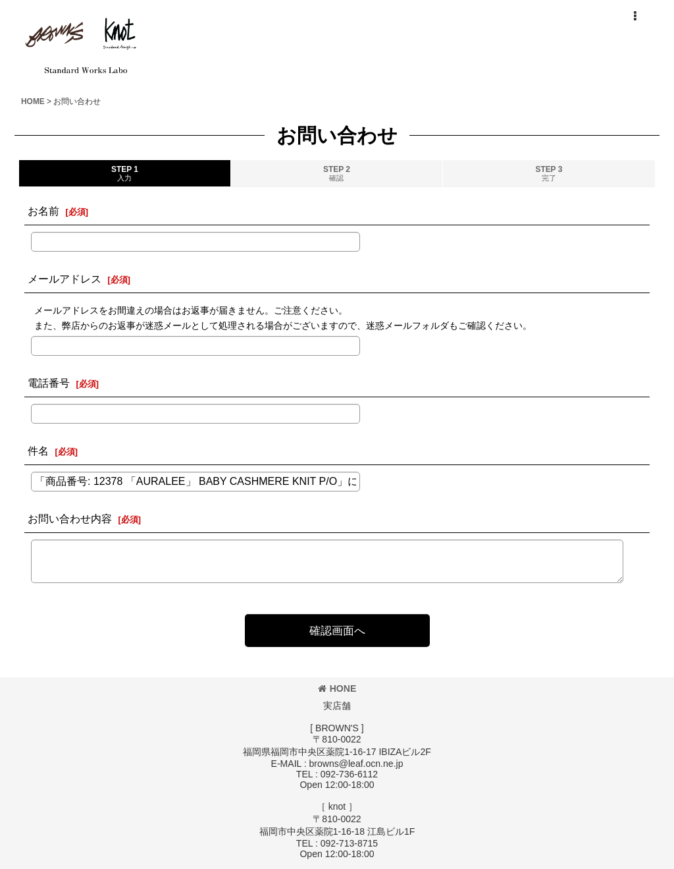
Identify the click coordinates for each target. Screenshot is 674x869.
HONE (337, 688)
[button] (634, 16)
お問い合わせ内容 (70, 518)
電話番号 (49, 383)
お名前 (43, 211)
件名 (38, 451)
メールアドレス (64, 279)
